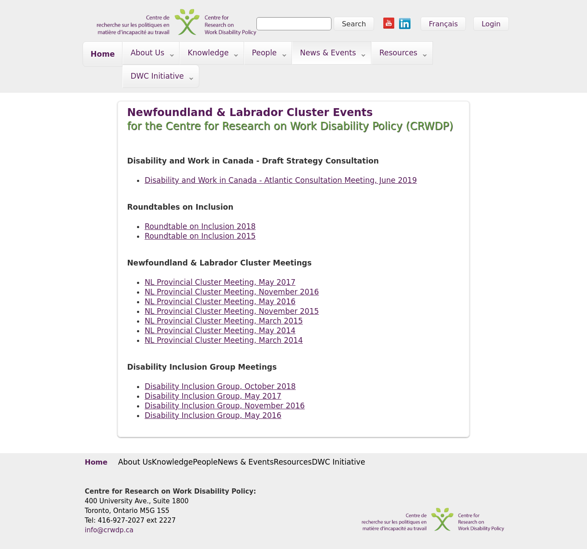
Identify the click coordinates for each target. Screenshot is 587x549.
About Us (148, 54)
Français (443, 24)
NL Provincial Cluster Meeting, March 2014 (223, 340)
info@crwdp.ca (109, 530)
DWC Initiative (158, 78)
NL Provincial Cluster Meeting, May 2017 (219, 282)
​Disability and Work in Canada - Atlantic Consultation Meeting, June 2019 (280, 180)
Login (491, 24)
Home (102, 54)
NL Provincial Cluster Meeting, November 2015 (231, 311)
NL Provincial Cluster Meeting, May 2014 (219, 330)
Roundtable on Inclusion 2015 (200, 236)
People (265, 54)
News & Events (328, 54)
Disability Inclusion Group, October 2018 (219, 386)
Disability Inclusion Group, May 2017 (212, 396)
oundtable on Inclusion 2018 (202, 226)
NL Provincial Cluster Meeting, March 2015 (223, 320)
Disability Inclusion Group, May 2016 (212, 415)
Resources (399, 54)
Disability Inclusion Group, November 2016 (224, 405)
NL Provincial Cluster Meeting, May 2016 (219, 301)
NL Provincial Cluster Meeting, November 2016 (231, 291)
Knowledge (209, 54)
